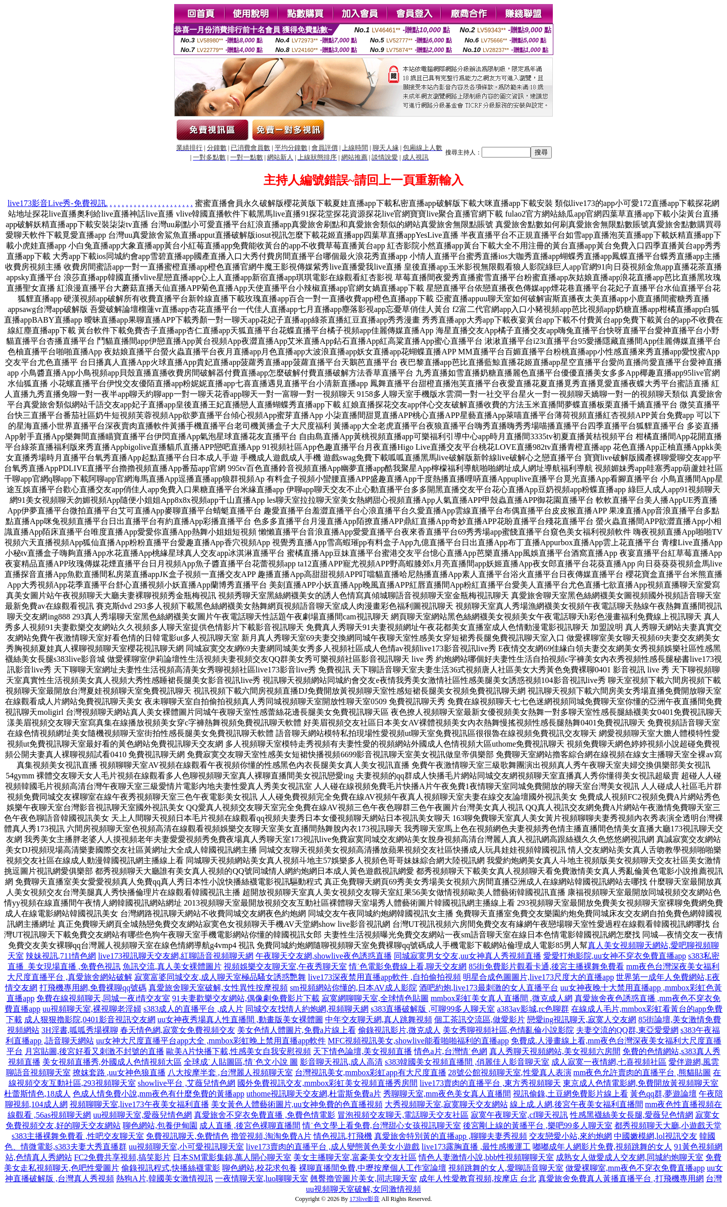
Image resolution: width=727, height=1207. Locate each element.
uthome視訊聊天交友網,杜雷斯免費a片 (313, 1093)
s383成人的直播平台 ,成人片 (193, 1009)
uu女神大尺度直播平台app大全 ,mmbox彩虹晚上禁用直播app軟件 (211, 1040)
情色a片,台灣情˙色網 (450, 1051)
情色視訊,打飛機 (343, 1136)
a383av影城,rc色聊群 (533, 1009)
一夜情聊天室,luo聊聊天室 (261, 1178)
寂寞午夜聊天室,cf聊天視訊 (519, 1115)
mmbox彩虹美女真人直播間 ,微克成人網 (502, 998)
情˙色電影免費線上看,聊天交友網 (407, 966)
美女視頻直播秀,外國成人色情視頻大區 (112, 1062)
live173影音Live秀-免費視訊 (57, 203)
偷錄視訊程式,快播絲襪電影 (170, 1168)
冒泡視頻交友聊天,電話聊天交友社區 (403, 1115)
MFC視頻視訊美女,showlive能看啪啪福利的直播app (418, 1040)
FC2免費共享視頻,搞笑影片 (122, 1157)
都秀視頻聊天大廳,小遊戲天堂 (667, 1125)
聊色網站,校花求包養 (259, 1168)
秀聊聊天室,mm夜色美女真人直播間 (447, 1093)
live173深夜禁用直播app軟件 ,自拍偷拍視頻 (384, 977)
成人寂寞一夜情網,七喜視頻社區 (608, 1062)
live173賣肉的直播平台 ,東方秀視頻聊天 (490, 1083)
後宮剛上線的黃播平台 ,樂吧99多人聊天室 (537, 1125)
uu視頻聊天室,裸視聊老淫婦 (91, 1009)
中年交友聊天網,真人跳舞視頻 (378, 1019)
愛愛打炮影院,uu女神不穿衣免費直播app (614, 956)
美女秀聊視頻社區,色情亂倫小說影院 (508, 1030)
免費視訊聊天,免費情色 (187, 1136)
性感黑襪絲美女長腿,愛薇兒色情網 (631, 1115)
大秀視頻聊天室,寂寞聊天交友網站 (446, 1104)
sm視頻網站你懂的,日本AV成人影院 (353, 987)
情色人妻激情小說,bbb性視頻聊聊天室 (486, 1157)
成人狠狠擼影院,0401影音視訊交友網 (89, 1019)
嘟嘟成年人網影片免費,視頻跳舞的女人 (602, 1146)
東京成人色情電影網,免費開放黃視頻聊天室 (640, 1083)
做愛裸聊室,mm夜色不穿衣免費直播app (635, 1168)
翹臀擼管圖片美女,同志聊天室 (363, 1178)
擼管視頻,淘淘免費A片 (271, 1136)
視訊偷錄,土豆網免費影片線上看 (570, 1093)
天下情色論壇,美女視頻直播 (362, 1051)
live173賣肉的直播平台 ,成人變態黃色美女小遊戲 (333, 1146)
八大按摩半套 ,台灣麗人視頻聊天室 (230, 1072)
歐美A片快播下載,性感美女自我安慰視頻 (238, 1051)
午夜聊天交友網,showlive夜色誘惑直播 (323, 956)
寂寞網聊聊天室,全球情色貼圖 (375, 998)
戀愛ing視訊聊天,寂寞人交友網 (581, 1019)
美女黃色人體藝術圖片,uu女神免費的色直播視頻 (297, 1104)
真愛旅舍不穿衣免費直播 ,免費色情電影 (264, 1115)
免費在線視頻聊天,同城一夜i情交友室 (103, 998)
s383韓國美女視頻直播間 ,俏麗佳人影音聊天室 (467, 1062)
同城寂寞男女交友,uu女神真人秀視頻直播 (467, 956)
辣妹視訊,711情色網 (61, 956)
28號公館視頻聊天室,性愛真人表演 (510, 1072)
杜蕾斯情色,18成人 (37, 1093)
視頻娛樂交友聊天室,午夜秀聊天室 (285, 966)
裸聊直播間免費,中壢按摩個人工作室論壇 (372, 1168)
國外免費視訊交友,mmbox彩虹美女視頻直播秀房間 (327, 1083)
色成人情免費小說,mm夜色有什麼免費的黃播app (158, 1093)
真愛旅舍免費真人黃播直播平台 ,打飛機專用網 (621, 1178)
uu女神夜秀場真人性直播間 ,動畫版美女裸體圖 (240, 1019)
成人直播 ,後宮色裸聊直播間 (249, 1125)
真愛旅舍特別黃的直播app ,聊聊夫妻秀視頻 (450, 1136)
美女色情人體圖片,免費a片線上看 (296, 1030)
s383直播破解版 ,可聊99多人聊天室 (433, 1009)
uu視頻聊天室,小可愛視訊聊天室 (186, 1146)
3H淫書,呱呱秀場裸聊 (79, 1030)
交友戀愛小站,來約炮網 (570, 1136)
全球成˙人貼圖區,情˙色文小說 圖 (241, 1062)
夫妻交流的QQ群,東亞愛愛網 (627, 1030)
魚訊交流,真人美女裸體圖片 (172, 966)
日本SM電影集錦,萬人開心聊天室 (232, 1157)
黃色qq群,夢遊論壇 (663, 1093)
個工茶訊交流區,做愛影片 (479, 1019)
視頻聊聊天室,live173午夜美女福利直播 (139, 1104)
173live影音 (364, 1198)
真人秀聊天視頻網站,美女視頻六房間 (554, 1051)
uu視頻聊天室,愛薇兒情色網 (142, 1115)
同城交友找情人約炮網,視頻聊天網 (307, 1009)
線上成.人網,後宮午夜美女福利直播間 (576, 1104)
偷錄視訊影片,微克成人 (399, 1030)
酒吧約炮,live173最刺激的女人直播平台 (488, 987)
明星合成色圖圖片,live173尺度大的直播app (538, 977)
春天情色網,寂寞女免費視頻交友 (177, 1030)
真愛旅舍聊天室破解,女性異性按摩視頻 (218, 987)
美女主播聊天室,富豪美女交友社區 (355, 1157)
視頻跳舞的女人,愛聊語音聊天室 (505, 1168)
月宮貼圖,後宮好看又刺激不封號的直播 (94, 1051)
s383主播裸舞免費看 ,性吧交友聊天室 (78, 1136)
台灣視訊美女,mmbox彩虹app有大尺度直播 (370, 1072)
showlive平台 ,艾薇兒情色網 (187, 1083)
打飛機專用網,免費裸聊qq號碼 (92, 987)
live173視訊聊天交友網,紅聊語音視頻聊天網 (175, 956)
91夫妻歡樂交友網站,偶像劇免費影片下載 (246, 998)
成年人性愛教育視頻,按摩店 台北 (477, 1178)
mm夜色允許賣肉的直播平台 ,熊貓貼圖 (642, 1072)
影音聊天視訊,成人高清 (341, 1062)
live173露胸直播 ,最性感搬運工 (476, 1146)
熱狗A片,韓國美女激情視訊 (164, 1178)
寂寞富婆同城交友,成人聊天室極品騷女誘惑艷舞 (220, 977)
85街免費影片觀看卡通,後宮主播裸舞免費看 (546, 966)
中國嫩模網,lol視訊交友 (655, 1136)
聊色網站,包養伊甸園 (160, 1125)
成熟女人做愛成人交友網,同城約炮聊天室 (629, 1157)
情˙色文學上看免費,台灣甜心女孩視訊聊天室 (381, 1125)
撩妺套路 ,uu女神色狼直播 (119, 1072)
